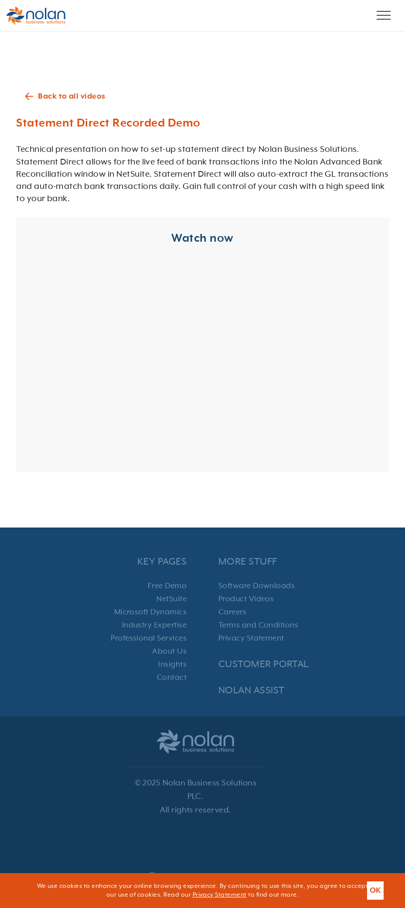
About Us (169, 651)
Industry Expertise (154, 625)
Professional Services (149, 638)
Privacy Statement (251, 638)
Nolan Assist (251, 690)
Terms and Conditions (258, 625)
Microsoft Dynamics (150, 612)
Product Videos (246, 599)
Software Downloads (256, 586)
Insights (172, 664)
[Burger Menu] (383, 15)
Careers (232, 612)
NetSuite (172, 599)
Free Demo (167, 586)
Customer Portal (263, 664)
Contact (172, 677)
